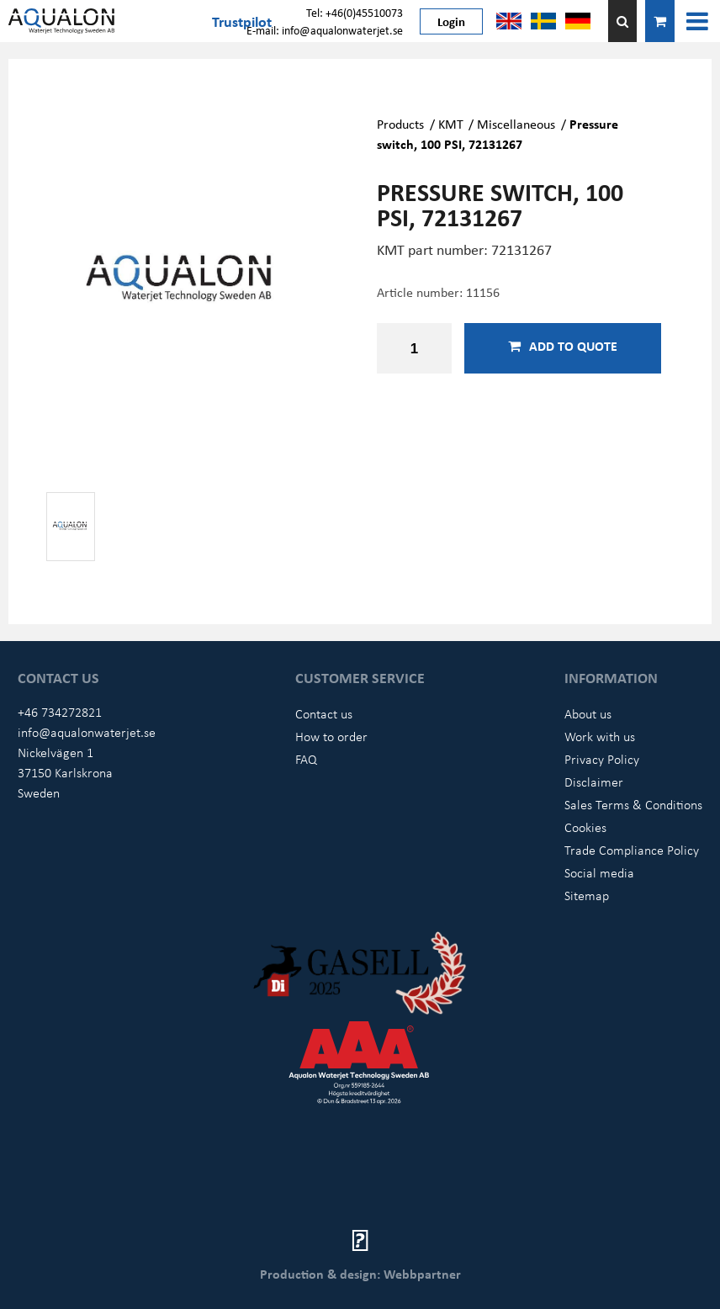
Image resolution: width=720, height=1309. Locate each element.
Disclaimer (593, 781)
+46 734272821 (60, 711)
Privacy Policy (601, 759)
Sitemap (586, 895)
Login (451, 21)
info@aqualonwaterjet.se (87, 732)
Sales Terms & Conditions (633, 804)
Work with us (599, 736)
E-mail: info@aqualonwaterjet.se (324, 30)
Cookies (585, 827)
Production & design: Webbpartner (360, 1273)
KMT (450, 123)
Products (400, 123)
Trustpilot (242, 21)
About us (587, 713)
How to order (331, 736)
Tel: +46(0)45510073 (354, 12)
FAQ (306, 759)
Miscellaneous (516, 123)
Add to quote (562, 346)
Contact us (323, 713)
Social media (599, 872)
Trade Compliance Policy (631, 849)
